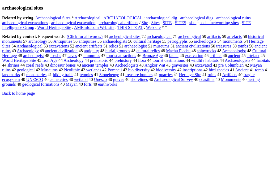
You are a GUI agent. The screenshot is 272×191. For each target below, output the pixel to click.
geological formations (41, 84)
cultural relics (148, 51)
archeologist (33, 55)
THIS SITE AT (130, 27)
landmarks (11, 74)
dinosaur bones (62, 65)
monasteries (36, 74)
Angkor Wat (154, 65)
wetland (81, 79)
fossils (55, 55)
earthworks (107, 84)
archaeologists (115, 41)
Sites (155, 22)
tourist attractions (121, 55)
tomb (259, 70)
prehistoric (99, 60)
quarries (166, 74)
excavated (203, 65)
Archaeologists (237, 60)
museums (161, 46)
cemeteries (59, 79)
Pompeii (115, 70)
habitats (263, 60)
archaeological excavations (25, 22)
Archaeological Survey (173, 79)
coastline (207, 79)
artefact (253, 55)
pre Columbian (231, 65)
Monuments (231, 79)
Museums (49, 70)
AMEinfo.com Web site (94, 27)
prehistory (123, 60)
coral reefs (35, 65)
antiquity (91, 51)
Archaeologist (234, 51)
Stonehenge (109, 74)
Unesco (100, 79)
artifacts (214, 36)
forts (88, 84)
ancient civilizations (193, 46)
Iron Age (49, 60)
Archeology (73, 60)
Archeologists (126, 65)
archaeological (159, 36)
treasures (223, 46)
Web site (153, 27)
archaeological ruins (233, 18)
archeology (37, 41)
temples (86, 74)
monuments (233, 41)
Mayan (72, 84)
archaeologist (135, 46)
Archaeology (28, 51)
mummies (91, 55)
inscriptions (193, 70)
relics (113, 46)
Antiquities (62, 41)
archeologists (205, 41)
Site (145, 22)
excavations (59, 46)
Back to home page (18, 93)
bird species (219, 70)
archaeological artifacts (118, 22)
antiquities (87, 41)
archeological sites (125, 36)
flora (142, 60)
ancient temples (95, 65)
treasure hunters (138, 74)
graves (118, 79)
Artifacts (229, 74)
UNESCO (34, 79)
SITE (167, 22)
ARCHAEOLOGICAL (122, 18)
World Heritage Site (54, 27)
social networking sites (219, 22)
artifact (216, 55)
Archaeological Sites (52, 18)
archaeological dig (161, 18)
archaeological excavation (73, 22)
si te (192, 22)
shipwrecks (206, 51)
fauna (173, 55)
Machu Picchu (178, 51)
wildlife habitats (205, 60)
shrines (13, 65)
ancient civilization (61, 51)
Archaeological (87, 18)
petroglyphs (178, 41)
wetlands (93, 70)
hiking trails (63, 74)
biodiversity (166, 70)
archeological (189, 36)
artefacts (234, 36)
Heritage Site (190, 74)
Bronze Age (152, 55)
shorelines (139, 79)
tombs (243, 46)
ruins (212, 74)
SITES (180, 22)
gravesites (180, 65)
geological (26, 70)
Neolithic (72, 70)
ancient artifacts (89, 46)
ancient (234, 55)
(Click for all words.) (85, 36)
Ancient (242, 70)
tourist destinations (168, 60)
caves (72, 55)
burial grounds (117, 51)
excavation (194, 55)
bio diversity (139, 70)
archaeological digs (196, 18)
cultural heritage (147, 41)
